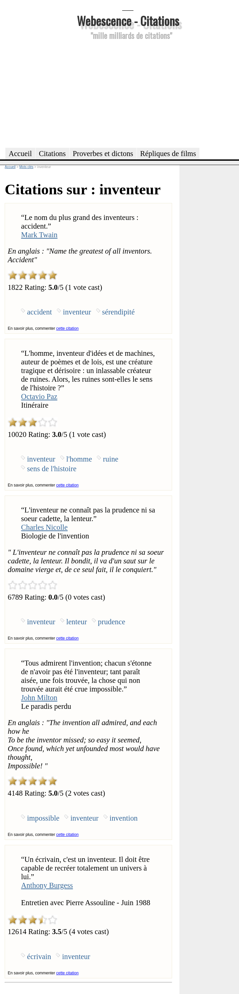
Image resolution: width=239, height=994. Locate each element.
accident (39, 312)
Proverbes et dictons (103, 153)
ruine (110, 459)
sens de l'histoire (51, 469)
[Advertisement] (128, 92)
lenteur (76, 622)
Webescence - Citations (128, 20)
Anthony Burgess (47, 885)
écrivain (39, 956)
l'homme (79, 459)
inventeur (77, 312)
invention (124, 818)
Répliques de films (168, 153)
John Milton (39, 698)
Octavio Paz (39, 396)
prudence (111, 622)
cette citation (67, 328)
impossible (43, 818)
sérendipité (118, 312)
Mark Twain (39, 235)
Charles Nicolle (44, 527)
